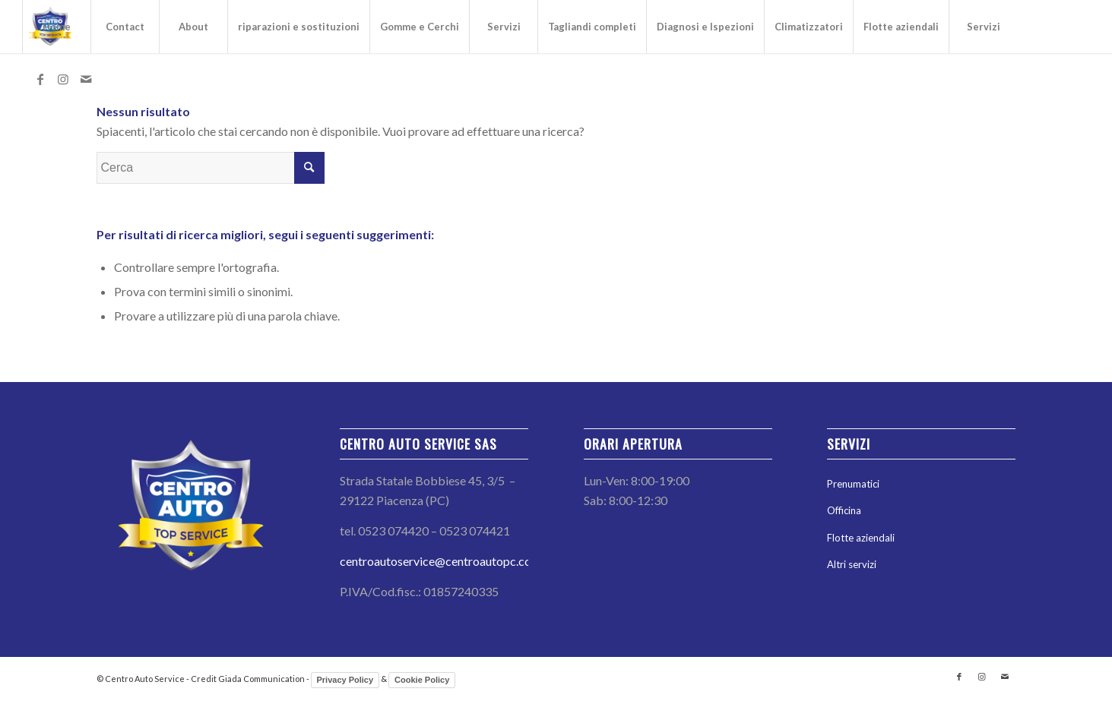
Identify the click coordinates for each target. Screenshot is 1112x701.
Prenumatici (853, 484)
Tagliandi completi (592, 27)
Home (57, 27)
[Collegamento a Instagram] (63, 79)
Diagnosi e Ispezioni (705, 27)
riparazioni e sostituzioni (299, 27)
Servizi (504, 27)
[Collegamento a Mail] (85, 79)
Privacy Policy (345, 679)
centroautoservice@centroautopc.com (440, 561)
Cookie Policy (421, 679)
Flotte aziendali (901, 27)
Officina (844, 510)
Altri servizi (851, 564)
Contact (125, 27)
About (193, 27)
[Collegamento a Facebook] (40, 79)
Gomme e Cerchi (419, 27)
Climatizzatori (809, 27)
